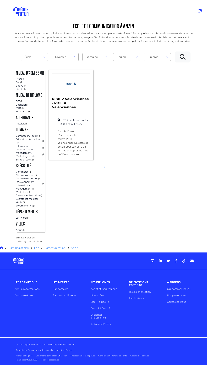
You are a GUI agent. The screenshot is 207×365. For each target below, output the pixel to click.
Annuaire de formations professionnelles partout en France (44, 350)
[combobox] (34, 57)
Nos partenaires (176, 295)
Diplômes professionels (98, 316)
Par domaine (60, 288)
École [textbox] (28, 56)
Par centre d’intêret (64, 295)
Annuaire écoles (24, 295)
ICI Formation (68, 344)
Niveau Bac (97, 295)
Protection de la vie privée (83, 356)
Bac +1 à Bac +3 (100, 301)
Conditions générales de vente (112, 356)
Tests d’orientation (140, 291)
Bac (36, 247)
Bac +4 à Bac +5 (100, 308)
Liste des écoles (18, 247)
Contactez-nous (176, 301)
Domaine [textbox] (92, 56)
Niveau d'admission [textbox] (64, 56)
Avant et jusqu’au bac (104, 288)
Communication (54, 247)
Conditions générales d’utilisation (51, 356)
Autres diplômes (101, 324)
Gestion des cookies (139, 356)
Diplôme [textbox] (152, 56)
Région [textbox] (121, 56)
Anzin (74, 247)
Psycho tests (136, 298)
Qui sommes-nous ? (179, 288)
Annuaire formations (27, 288)
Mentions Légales (24, 356)
